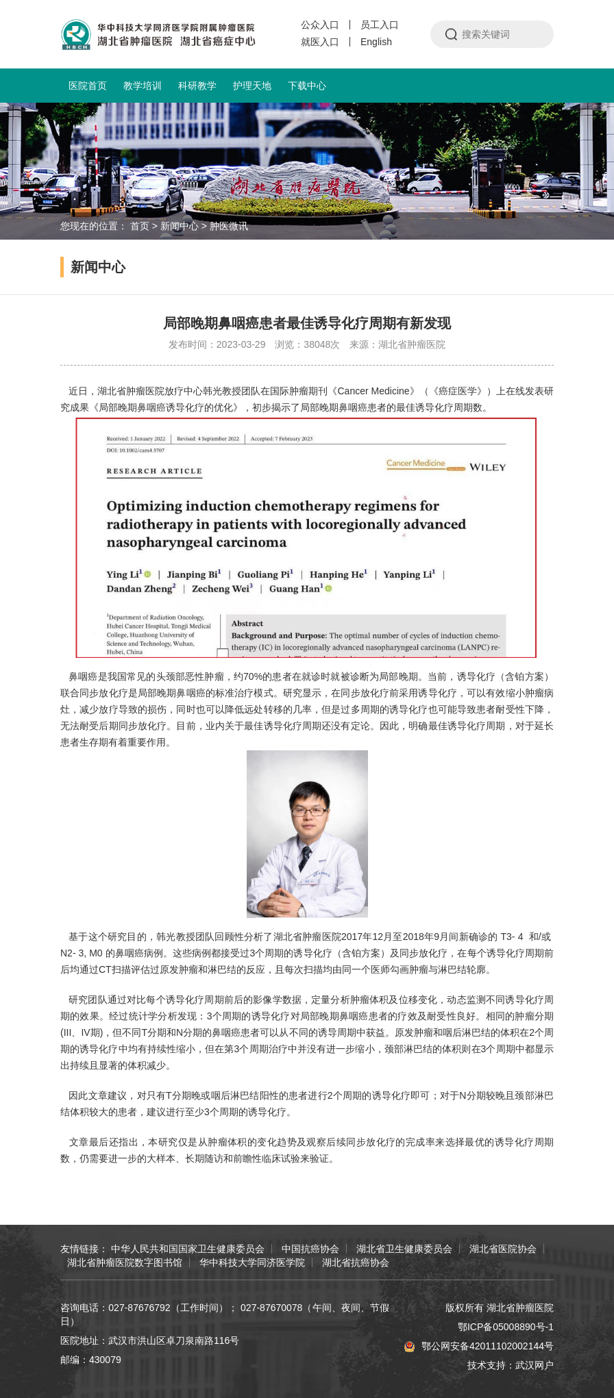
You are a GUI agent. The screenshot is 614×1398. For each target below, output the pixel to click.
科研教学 (197, 85)
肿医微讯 (229, 225)
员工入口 (379, 24)
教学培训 (142, 85)
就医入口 (320, 42)
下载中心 (307, 85)
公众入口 (320, 24)
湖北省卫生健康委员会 (404, 1249)
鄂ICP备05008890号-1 (506, 1326)
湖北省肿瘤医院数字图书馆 (124, 1262)
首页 (139, 225)
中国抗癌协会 (310, 1249)
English (376, 42)
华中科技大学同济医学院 (252, 1262)
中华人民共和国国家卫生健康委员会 (188, 1249)
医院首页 (88, 85)
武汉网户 (534, 1365)
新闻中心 (179, 225)
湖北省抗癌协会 (355, 1262)
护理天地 (252, 85)
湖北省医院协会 (503, 1249)
